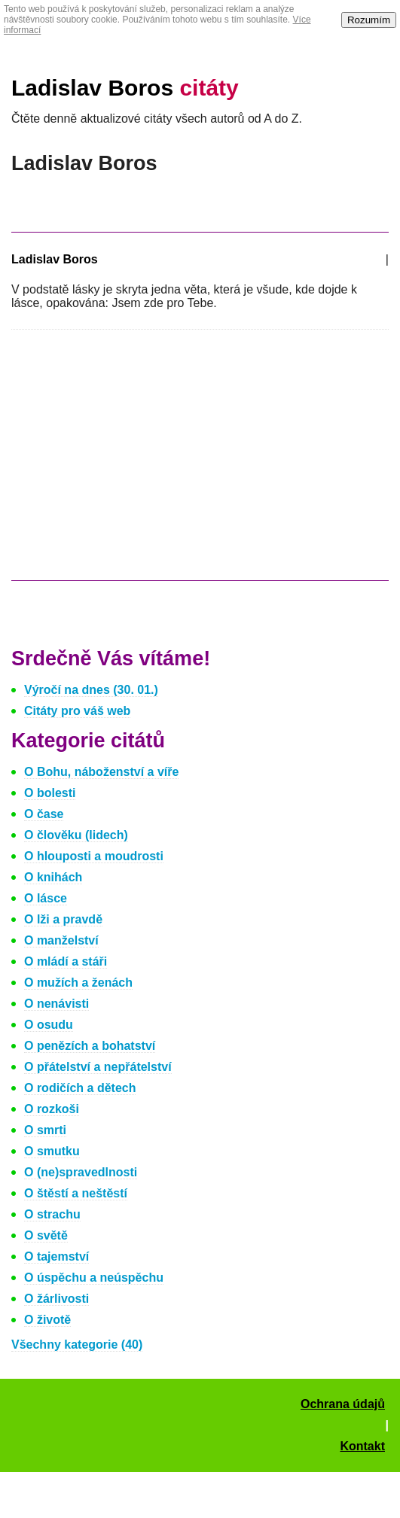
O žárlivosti (56, 1298)
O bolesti (49, 792)
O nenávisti (56, 1003)
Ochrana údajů (343, 1404)
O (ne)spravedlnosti (80, 1172)
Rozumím (368, 20)
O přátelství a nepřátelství (98, 1066)
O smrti (45, 1130)
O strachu (52, 1214)
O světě (46, 1235)
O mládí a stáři (65, 961)
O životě (47, 1319)
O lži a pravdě (63, 919)
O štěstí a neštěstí (75, 1193)
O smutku (52, 1151)
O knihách (53, 877)
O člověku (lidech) (76, 835)
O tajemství (56, 1256)
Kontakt (362, 1446)
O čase (43, 814)
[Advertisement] (137, 462)
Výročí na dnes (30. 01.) (91, 689)
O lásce (45, 898)
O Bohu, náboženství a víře (101, 771)
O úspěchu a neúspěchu (93, 1277)
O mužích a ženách (78, 982)
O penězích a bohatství (89, 1045)
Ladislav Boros (125, 87)
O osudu (48, 1024)
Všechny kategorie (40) (76, 1344)
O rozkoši (51, 1109)
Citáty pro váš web (77, 710)
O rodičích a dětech (80, 1087)
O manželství (61, 940)
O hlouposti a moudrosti (93, 856)
